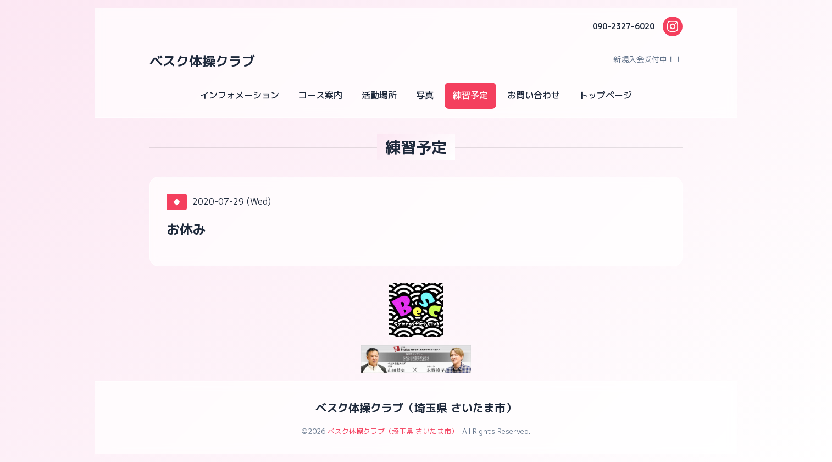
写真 (425, 95)
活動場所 (379, 95)
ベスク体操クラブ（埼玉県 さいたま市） (416, 407)
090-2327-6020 (623, 26)
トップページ (605, 95)
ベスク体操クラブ (202, 61)
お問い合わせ (533, 95)
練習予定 (470, 95)
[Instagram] (673, 26)
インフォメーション (239, 95)
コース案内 (320, 95)
